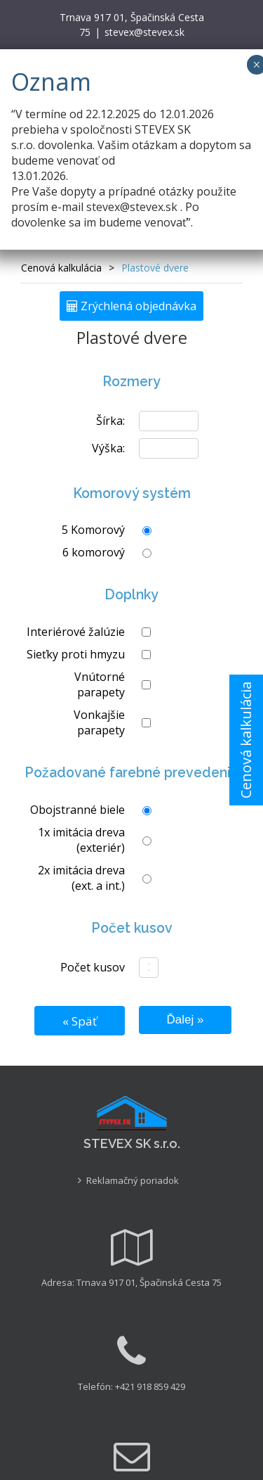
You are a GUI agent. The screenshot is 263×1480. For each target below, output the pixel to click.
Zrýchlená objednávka (131, 306)
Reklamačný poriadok (132, 1180)
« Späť (79, 1021)
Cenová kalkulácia (245, 740)
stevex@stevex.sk (144, 32)
